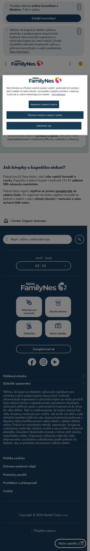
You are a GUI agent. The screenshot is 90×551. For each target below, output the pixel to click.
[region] (45, 105)
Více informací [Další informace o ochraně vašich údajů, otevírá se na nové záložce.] (58, 94)
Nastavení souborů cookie (44, 104)
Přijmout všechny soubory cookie (45, 115)
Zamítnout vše (43, 125)
